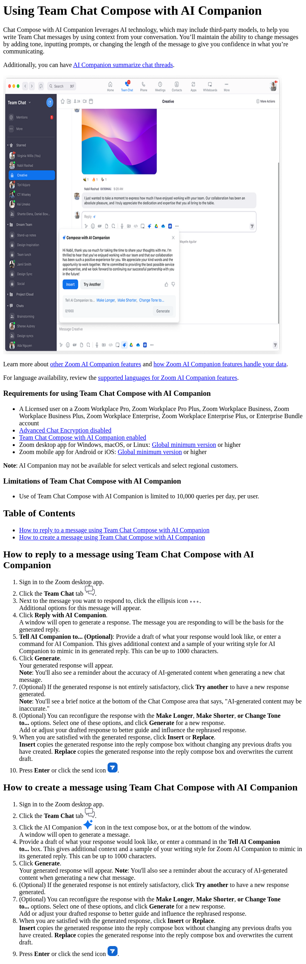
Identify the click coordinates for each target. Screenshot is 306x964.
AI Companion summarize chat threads (123, 64)
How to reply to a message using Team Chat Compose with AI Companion (114, 530)
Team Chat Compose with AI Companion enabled (82, 437)
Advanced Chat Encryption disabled (65, 430)
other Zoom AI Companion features (95, 364)
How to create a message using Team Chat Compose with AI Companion (112, 537)
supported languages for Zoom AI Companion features (167, 377)
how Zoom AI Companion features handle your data (219, 364)
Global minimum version (184, 444)
